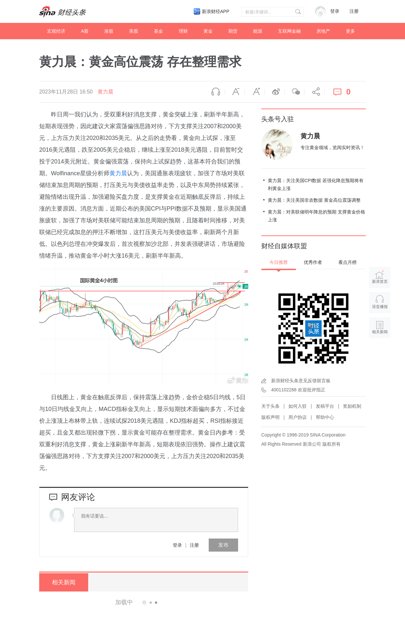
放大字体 (255, 92)
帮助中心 (325, 417)
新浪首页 (380, 276)
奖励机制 (352, 406)
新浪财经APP (215, 11)
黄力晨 (105, 91)
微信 (294, 92)
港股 (108, 31)
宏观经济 (56, 31)
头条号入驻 (277, 119)
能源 (257, 31)
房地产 (323, 31)
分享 (314, 92)
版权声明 (270, 417)
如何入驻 (297, 406)
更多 (350, 31)
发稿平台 (325, 406)
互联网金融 (289, 31)
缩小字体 (235, 92)
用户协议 (297, 417)
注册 (354, 11)
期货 (232, 31)
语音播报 (215, 92)
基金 (158, 31)
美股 (133, 31)
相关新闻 (63, 582)
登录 (177, 545)
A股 (85, 31)
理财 (183, 31)
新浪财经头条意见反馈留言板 (301, 380)
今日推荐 (278, 262)
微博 (274, 92)
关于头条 (270, 406)
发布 (223, 545)
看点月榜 (347, 262)
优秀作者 (313, 262)
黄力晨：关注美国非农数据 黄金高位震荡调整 (314, 200)
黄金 (208, 31)
